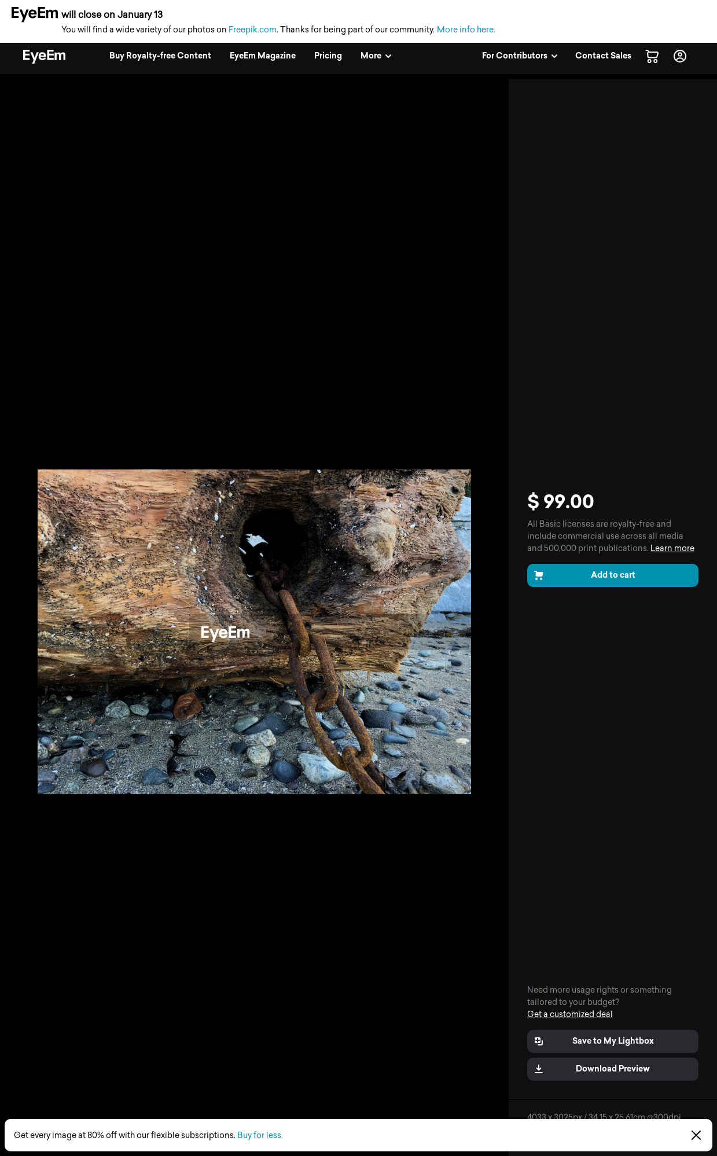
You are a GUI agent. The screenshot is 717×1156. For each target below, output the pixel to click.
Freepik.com (253, 30)
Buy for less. (260, 1135)
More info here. (466, 30)
